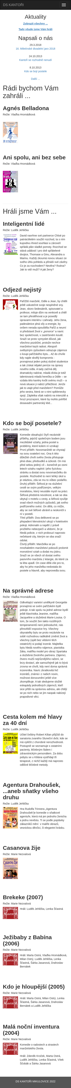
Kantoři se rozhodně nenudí (35, 59)
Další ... (35, 78)
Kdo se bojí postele (35, 71)
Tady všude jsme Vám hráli (35, 29)
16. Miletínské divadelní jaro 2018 (35, 48)
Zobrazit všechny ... (35, 23)
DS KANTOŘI (13, 5)
